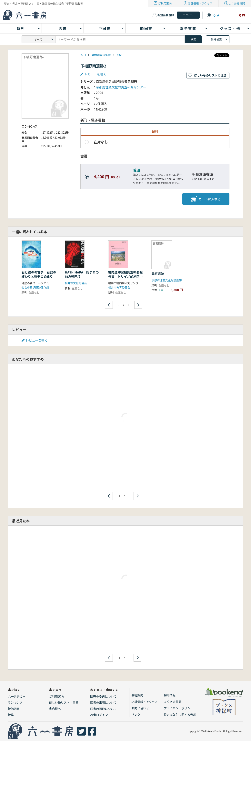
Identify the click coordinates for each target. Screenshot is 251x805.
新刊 (83, 55)
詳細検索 (216, 39)
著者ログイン (99, 715)
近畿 (119, 55)
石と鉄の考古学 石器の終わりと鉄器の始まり (39, 274)
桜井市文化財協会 (76, 283)
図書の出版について (103, 702)
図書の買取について (103, 709)
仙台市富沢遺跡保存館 (35, 287)
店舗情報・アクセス (200, 3)
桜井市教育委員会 (119, 287)
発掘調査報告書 (101, 55)
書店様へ (55, 709)
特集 (11, 715)
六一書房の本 (16, 696)
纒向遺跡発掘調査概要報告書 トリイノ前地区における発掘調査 (125, 276)
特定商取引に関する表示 (180, 714)
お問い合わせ (140, 708)
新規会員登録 (165, 15)
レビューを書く (95, 74)
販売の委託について (103, 696)
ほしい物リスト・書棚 (63, 702)
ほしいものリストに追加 (210, 75)
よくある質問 (236, 3)
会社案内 (137, 695)
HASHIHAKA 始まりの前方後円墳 (82, 274)
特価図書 (14, 709)
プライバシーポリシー (178, 708)
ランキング (15, 702)
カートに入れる (206, 199)
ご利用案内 (165, 3)
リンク (135, 714)
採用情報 (170, 695)
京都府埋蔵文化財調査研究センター (121, 87)
